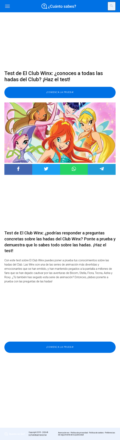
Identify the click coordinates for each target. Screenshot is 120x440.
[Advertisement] (60, 41)
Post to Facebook (18, 169)
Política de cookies (96, 433)
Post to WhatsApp (74, 169)
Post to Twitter (46, 169)
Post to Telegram (102, 169)
